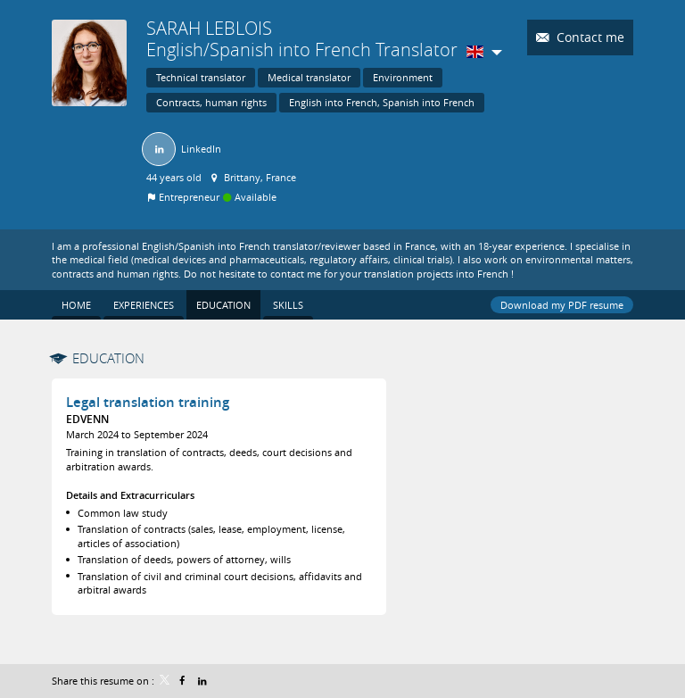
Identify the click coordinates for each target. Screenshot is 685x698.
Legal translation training (147, 402)
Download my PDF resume (561, 305)
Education (108, 358)
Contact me (588, 37)
